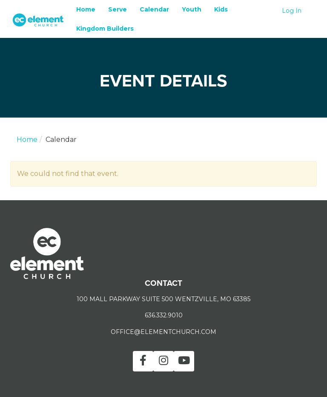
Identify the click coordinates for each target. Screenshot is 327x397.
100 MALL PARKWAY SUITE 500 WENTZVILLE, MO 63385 (163, 299)
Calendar (154, 9)
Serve (117, 9)
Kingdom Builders (105, 28)
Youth (191, 9)
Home (85, 9)
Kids (221, 9)
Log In (291, 10)
